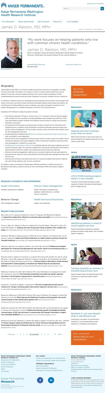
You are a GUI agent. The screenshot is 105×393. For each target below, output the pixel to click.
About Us (57, 22)
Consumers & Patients (8, 364)
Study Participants (7, 367)
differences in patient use (36, 134)
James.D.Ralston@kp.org (36, 64)
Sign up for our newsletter (79, 365)
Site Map (3, 386)
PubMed (23, 219)
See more (78, 89)
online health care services (57, 134)
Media (3, 369)
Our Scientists (98, 29)
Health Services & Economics (48, 200)
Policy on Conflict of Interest (80, 367)
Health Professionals (7, 362)
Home (80, 29)
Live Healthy (72, 22)
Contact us (74, 363)
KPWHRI (7, 385)
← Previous (11, 334)
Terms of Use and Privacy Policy (15, 386)
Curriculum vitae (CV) (73, 64)
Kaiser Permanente (42, 366)
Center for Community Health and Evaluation (51, 360)
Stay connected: (81, 334)
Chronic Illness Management (48, 186)
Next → (60, 334)
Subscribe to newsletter (95, 3)
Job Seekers (5, 371)
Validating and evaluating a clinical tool (19, 145)
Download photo (7, 69)
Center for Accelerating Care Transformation (50, 358)
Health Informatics (10, 186)
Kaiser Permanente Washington (46, 368)
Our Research (8, 22)
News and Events (26, 22)
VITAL (40, 116)
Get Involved (43, 22)
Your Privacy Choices (6, 387)
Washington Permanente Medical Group (49, 370)
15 (55, 334)
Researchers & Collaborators (10, 360)
